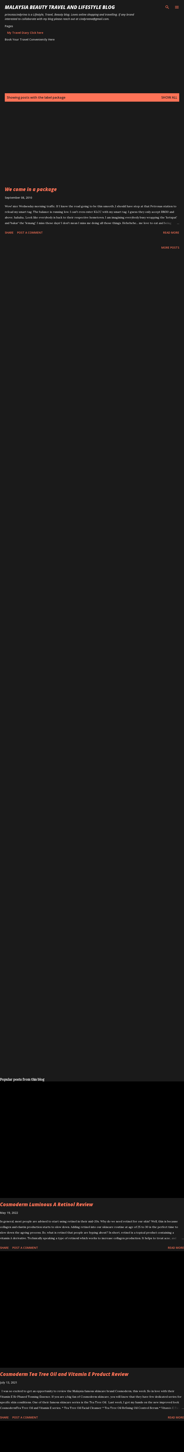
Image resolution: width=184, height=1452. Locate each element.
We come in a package (31, 189)
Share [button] (9, 232)
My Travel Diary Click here (25, 33)
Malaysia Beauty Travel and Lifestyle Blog (60, 7)
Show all (169, 97)
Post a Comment (30, 232)
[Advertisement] (37, 148)
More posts (170, 247)
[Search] (167, 7)
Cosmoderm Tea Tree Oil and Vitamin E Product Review (64, 1374)
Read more (171, 232)
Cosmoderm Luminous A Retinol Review (46, 1204)
